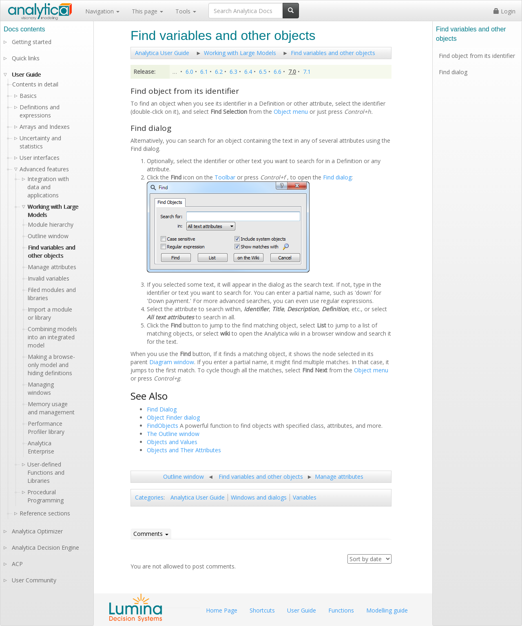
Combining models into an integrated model (52, 337)
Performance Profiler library (46, 428)
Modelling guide (387, 610)
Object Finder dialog (173, 417)
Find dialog (337, 177)
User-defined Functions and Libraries (45, 472)
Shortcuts (262, 610)
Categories (149, 497)
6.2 (219, 71)
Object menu (291, 111)
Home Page (221, 610)
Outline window (183, 476)
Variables (304, 497)
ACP (17, 564)
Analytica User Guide (162, 53)
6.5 (263, 71)
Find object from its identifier (477, 56)
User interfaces (40, 157)
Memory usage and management (51, 408)
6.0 (189, 71)
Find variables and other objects (333, 53)
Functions (341, 610)
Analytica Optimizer (37, 531)
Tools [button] (185, 11)
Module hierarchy (50, 224)
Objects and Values (172, 442)
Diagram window (171, 362)
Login (504, 11)
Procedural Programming (45, 496)
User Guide (26, 74)
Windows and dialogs (259, 497)
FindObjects (162, 425)
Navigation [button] (102, 11)
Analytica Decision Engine (45, 547)
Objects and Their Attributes (184, 450)
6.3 (233, 71)
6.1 (204, 71)
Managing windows (41, 388)
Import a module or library (50, 313)
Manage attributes (339, 476)
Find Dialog (162, 409)
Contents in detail (35, 84)
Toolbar (225, 177)
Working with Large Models (240, 53)
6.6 (277, 71)
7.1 (307, 71)
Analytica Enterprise (41, 447)
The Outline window (173, 434)
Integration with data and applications (48, 187)
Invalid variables (48, 278)
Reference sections (45, 513)
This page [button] (147, 11)
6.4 (248, 71)
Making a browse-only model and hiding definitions (51, 365)
